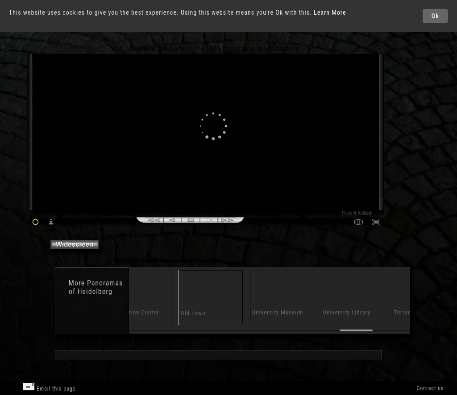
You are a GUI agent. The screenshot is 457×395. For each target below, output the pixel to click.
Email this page (49, 387)
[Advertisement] (421, 120)
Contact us (430, 388)
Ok (435, 16)
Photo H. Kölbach (357, 213)
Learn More (330, 12)
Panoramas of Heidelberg (96, 287)
